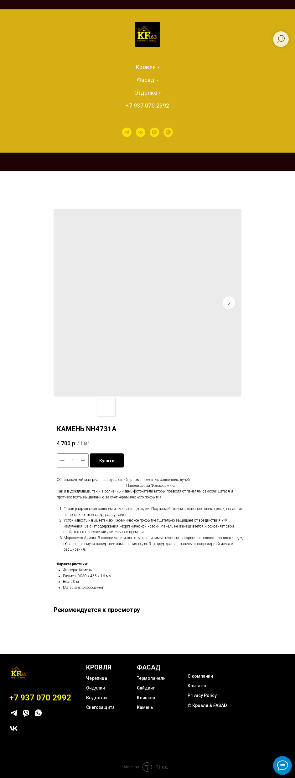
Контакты (198, 685)
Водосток (97, 697)
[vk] (140, 132)
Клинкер (146, 697)
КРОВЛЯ (98, 667)
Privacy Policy (202, 695)
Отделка (145, 92)
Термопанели (151, 678)
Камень (145, 707)
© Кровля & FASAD (207, 705)
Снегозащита (100, 707)
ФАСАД (148, 667)
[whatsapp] (168, 132)
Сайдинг (146, 687)
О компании (200, 676)
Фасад (146, 80)
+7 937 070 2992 (147, 105)
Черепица (96, 678)
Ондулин (95, 687)
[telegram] (127, 132)
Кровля (146, 67)
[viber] (154, 132)
